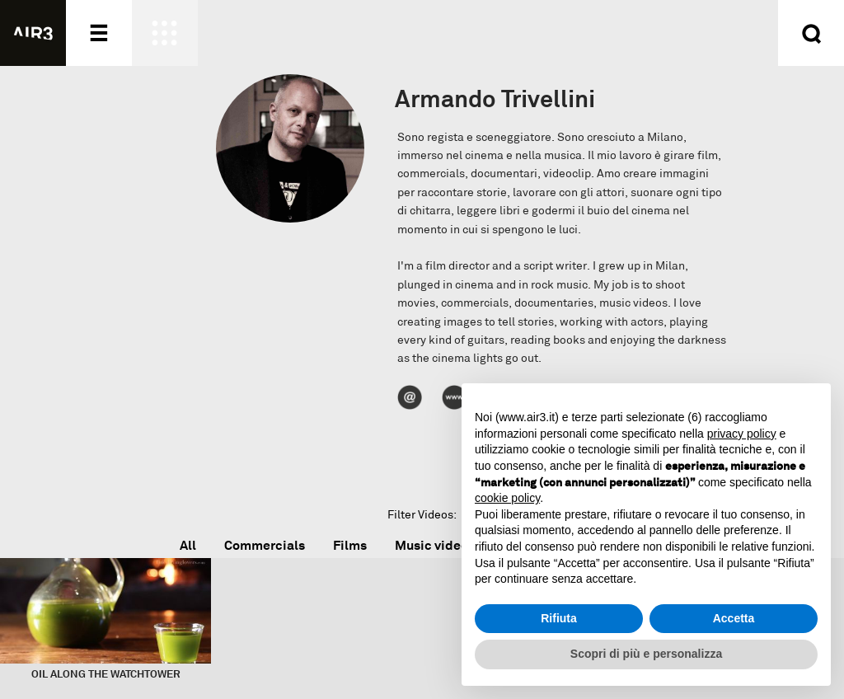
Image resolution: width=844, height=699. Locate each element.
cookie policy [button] (507, 497)
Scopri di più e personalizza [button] (646, 653)
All (188, 545)
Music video (431, 545)
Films (350, 545)
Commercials (264, 545)
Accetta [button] (734, 618)
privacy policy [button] (741, 433)
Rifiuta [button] (559, 618)
